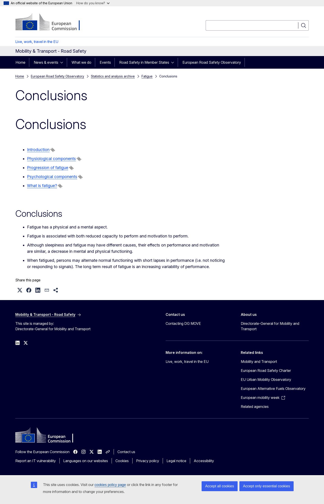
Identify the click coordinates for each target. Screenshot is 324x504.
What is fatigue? (42, 185)
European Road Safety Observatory (211, 62)
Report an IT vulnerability (35, 461)
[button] (19, 290)
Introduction (38, 149)
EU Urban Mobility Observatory (266, 379)
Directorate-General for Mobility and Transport (270, 326)
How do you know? (93, 3)
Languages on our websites (85, 461)
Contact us (126, 452)
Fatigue (147, 76)
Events (105, 62)
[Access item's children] (63, 62)
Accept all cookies (219, 486)
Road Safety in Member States (144, 62)
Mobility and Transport (259, 361)
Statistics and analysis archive (113, 76)
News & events (46, 62)
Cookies (122, 461)
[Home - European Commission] (51, 23)
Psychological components (52, 176)
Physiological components (51, 158)
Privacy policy (147, 461)
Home (20, 62)
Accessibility (204, 461)
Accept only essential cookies (266, 486)
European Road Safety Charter (266, 370)
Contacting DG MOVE (183, 323)
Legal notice (176, 461)
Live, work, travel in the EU (36, 41)
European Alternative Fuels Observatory (273, 388)
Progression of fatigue (47, 167)
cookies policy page (110, 485)
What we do (81, 62)
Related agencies (255, 406)
